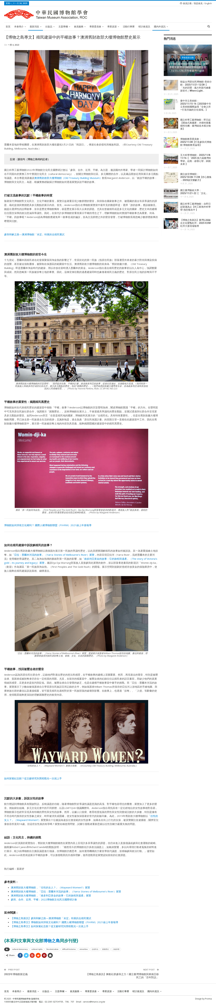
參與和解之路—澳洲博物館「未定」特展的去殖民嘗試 (34, 234)
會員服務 (78, 26)
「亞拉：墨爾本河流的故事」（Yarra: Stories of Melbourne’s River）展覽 (53, 554)
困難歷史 (105, 949)
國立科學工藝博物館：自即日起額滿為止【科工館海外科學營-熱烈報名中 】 (195, 207)
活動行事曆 (129, 26)
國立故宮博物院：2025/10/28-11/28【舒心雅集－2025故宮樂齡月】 (195, 177)
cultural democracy (20, 949)
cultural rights (37, 949)
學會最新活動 (188, 57)
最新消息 (34, 26)
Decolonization (52, 949)
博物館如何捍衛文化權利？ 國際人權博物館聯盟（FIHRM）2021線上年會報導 (47, 525)
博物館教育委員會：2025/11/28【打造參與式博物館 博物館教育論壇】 (195, 142)
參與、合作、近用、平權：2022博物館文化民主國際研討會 (44, 899)
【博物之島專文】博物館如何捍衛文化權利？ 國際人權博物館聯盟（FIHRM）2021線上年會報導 (64, 922)
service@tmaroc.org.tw (94, 1001)
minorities (84, 949)
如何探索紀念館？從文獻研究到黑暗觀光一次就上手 (33, 778)
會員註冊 (187, 3)
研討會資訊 (144, 26)
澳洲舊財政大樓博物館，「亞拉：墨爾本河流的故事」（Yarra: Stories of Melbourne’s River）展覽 (66, 891)
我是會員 (198, 3)
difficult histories (69, 949)
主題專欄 (63, 26)
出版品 (48, 26)
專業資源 (112, 26)
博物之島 (51, 940)
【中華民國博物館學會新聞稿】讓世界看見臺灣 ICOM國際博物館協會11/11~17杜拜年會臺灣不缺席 (188, 67)
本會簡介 (19, 26)
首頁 (8, 26)
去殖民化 (95, 949)
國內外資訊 (160, 26)
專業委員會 (95, 26)
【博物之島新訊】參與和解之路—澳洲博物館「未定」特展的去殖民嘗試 (51, 918)
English (208, 3)
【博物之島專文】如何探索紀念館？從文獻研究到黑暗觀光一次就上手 (49, 926)
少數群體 (116, 949)
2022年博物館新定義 (16, 974)
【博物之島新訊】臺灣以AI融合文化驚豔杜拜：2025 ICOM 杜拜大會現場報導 (195, 223)
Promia (208, 998)
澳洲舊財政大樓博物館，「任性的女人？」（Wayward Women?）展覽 (50, 887)
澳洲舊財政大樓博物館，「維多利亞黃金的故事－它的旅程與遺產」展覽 (51, 895)
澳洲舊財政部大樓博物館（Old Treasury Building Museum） (68, 178)
